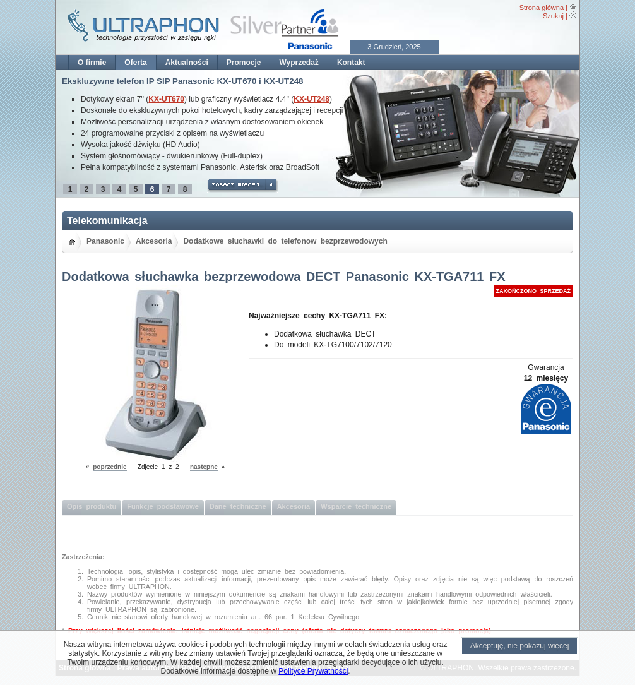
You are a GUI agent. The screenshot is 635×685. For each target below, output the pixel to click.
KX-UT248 (311, 99)
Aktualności (186, 62)
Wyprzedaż (298, 62)
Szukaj (553, 16)
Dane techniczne (238, 506)
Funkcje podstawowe (163, 506)
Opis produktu (91, 506)
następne (204, 466)
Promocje (244, 62)
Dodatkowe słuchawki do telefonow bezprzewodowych (285, 241)
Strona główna (541, 7)
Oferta (135, 62)
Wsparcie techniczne (356, 506)
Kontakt (351, 62)
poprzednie (109, 466)
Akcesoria (154, 241)
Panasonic (105, 241)
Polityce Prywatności (313, 671)
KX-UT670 (166, 99)
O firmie (92, 62)
